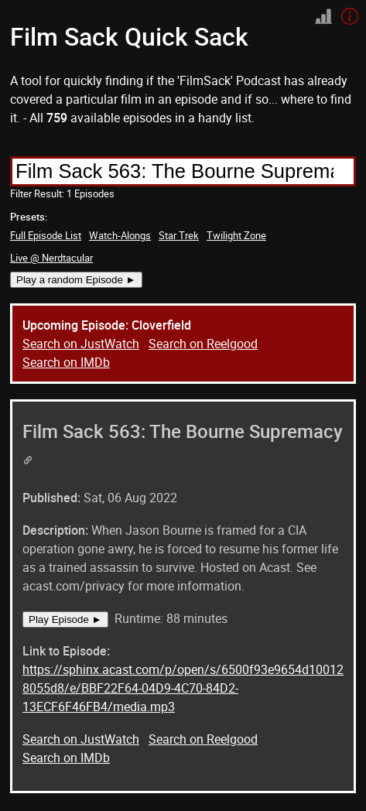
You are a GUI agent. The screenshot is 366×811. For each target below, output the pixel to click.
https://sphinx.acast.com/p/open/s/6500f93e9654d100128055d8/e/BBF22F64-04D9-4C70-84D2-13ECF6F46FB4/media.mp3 (183, 688)
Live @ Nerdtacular (51, 258)
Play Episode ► (65, 619)
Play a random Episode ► (76, 280)
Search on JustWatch (80, 343)
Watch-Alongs (120, 235)
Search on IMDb (66, 362)
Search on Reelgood (203, 343)
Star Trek (179, 235)
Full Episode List (45, 235)
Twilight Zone (236, 235)
